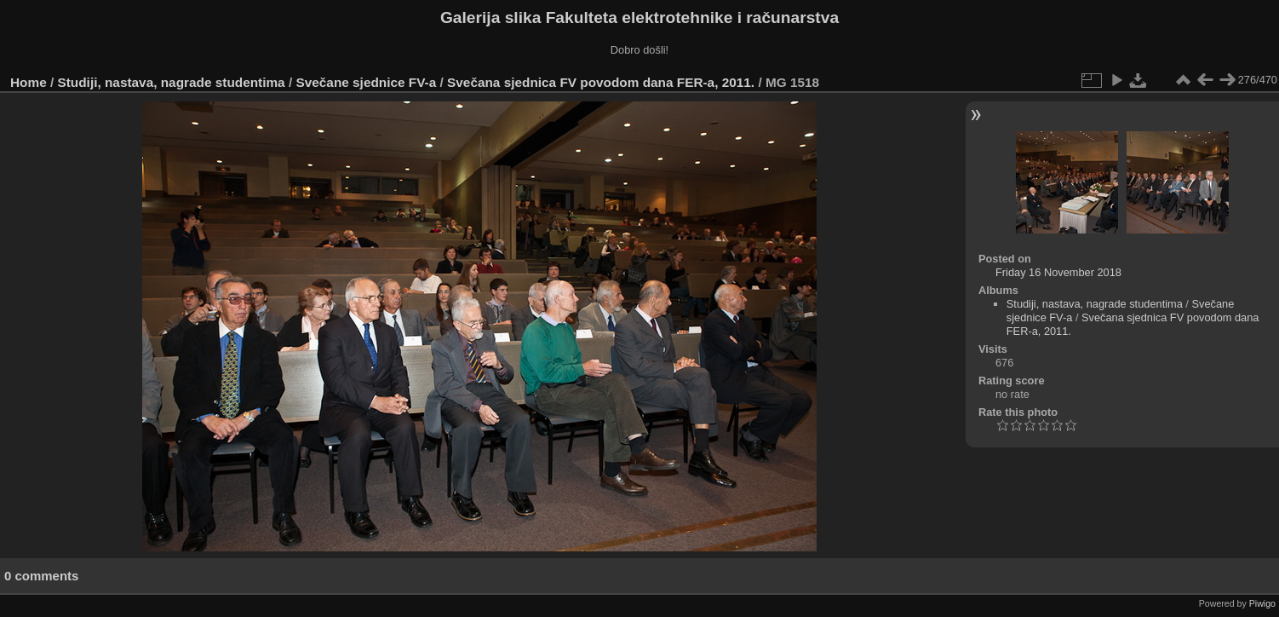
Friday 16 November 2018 (1058, 272)
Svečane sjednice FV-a (365, 82)
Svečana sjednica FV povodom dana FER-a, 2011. (600, 82)
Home (28, 82)
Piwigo (1262, 603)
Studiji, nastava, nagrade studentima (171, 82)
